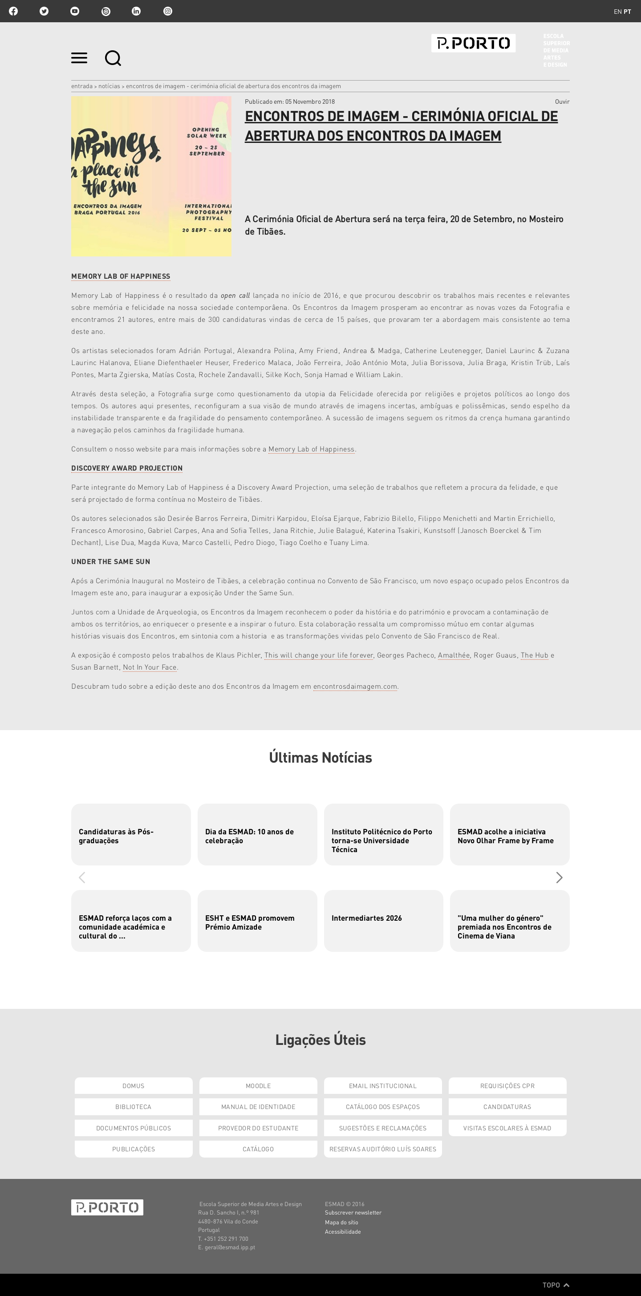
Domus (133, 1085)
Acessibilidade (343, 1231)
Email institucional (383, 1085)
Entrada (82, 85)
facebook (13, 11)
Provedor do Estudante (258, 1128)
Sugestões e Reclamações (383, 1128)
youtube (74, 11)
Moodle (258, 1085)
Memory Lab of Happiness (311, 448)
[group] (131, 834)
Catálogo (258, 1149)
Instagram (166, 11)
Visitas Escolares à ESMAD (507, 1128)
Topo (556, 1284)
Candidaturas (507, 1106)
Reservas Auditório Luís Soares (383, 1149)
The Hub (535, 654)
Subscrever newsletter (353, 1212)
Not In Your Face (150, 666)
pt (627, 11)
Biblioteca (133, 1106)
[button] (559, 877)
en (618, 11)
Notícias (109, 85)
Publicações (133, 1149)
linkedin (136, 11)
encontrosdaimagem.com (355, 686)
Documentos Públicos (133, 1128)
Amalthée (454, 654)
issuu (105, 11)
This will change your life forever (318, 654)
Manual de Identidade (258, 1106)
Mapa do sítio (341, 1222)
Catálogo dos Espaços (383, 1106)
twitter (44, 11)
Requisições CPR (507, 1085)
